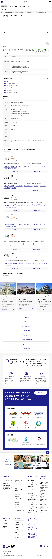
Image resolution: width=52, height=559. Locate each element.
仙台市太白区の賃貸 (18, 12)
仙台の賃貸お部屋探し (8, 12)
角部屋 (15, 263)
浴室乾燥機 (14, 168)
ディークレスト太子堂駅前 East (40, 12)
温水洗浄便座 (7, 168)
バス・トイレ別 (42, 166)
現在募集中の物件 (26, 78)
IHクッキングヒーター (28, 166)
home (1, 12)
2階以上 (6, 166)
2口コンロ (36, 166)
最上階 (11, 263)
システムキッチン (19, 166)
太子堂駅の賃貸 (28, 12)
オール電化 (12, 166)
